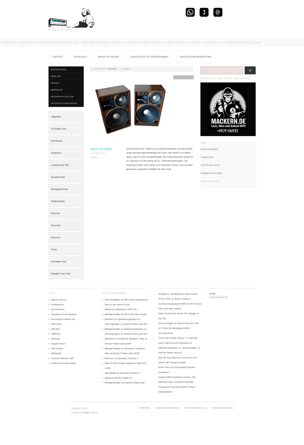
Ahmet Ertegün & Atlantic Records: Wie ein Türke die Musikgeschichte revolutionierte (178, 328)
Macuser (55, 338)
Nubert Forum (58, 343)
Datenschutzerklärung (64, 103)
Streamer (55, 237)
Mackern (94, 157)
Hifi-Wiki (55, 329)
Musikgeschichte (59, 189)
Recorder (55, 225)
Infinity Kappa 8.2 (123, 378)
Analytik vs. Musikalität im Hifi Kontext (177, 294)
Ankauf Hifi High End (108, 56)
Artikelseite (80, 56)
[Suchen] (250, 70)
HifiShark (56, 334)
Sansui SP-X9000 (101, 149)
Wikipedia (56, 353)
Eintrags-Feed (210, 165)
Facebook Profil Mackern (64, 314)
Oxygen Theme (90, 412)
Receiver (55, 213)
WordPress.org (210, 181)
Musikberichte (58, 177)
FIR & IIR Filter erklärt (135, 314)
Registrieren (209, 149)
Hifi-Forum (56, 324)
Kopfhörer (56, 153)
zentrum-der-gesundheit (63, 363)
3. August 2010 (97, 153)
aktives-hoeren (59, 299)
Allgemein (56, 116)
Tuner (54, 249)
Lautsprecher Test (60, 165)
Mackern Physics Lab (62, 97)
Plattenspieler (58, 201)
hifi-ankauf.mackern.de (63, 319)
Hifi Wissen (56, 141)
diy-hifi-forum (58, 309)
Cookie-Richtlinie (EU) (222, 408)
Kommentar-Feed (212, 173)
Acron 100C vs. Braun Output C (174, 299)
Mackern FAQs (58, 69)
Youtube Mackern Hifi (62, 358)
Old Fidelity (57, 348)
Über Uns (56, 76)
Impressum (56, 90)
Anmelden (207, 157)
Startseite (57, 56)
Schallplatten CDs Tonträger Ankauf (149, 56)
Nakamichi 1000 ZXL (126, 309)
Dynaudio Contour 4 (127, 358)
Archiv (212, 293)
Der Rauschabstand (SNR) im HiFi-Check (179, 304)
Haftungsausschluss (195, 408)
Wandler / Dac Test (60, 273)
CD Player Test (58, 128)
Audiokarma (57, 304)
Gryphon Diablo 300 (134, 382)
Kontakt (55, 83)
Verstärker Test (58, 261)
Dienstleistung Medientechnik (195, 56)
